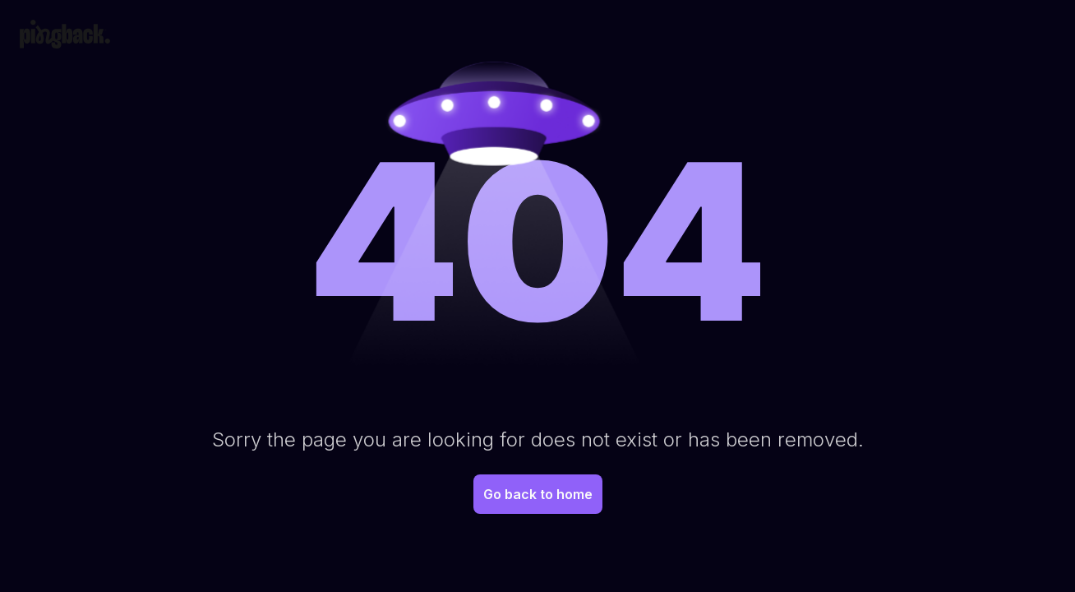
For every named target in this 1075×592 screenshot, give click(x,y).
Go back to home (538, 494)
